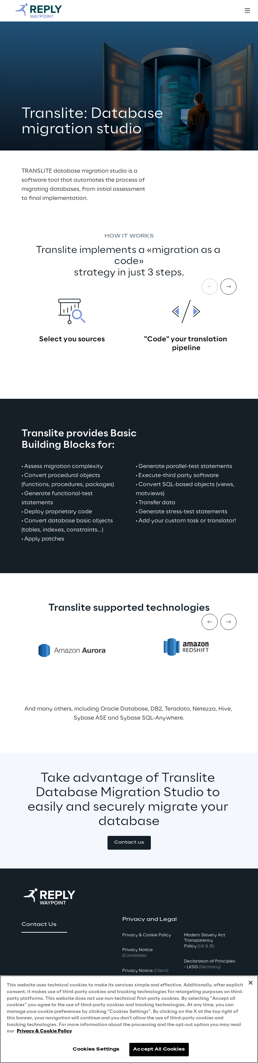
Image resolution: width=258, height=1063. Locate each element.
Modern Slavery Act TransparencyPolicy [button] (204, 941)
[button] (129, 843)
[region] (129, 1019)
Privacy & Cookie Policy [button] (146, 935)
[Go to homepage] (45, 11)
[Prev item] (210, 622)
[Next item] (228, 287)
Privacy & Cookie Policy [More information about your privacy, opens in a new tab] (44, 1031)
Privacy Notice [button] (137, 953)
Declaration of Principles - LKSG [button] (209, 964)
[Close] (250, 982)
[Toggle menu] (247, 11)
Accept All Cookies (159, 1049)
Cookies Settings (96, 1049)
